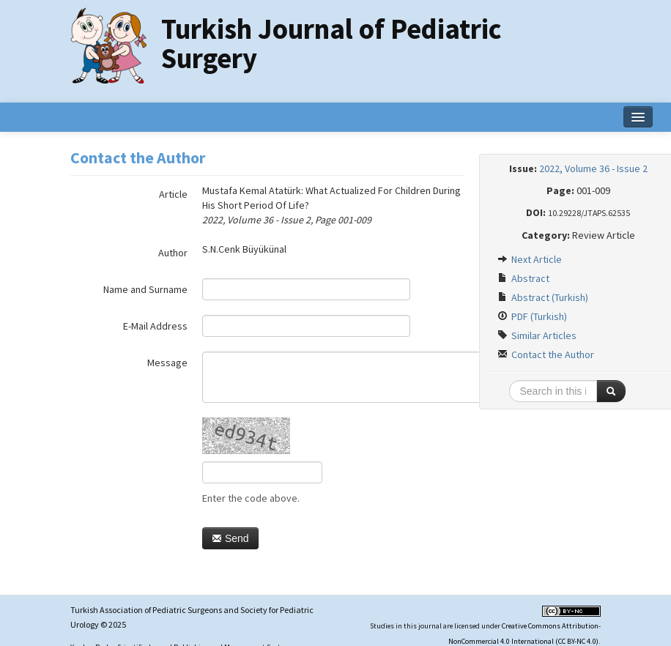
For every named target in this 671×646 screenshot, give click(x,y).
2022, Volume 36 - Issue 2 (593, 168)
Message (167, 362)
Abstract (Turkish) (542, 297)
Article (173, 194)
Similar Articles (537, 335)
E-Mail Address (155, 326)
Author (173, 252)
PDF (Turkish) (532, 316)
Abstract (523, 278)
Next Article (529, 259)
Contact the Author (545, 354)
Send (230, 538)
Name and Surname (145, 289)
